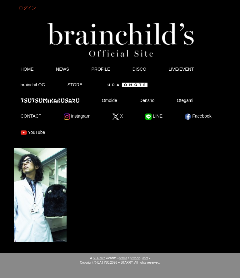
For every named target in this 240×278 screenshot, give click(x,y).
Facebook (198, 117)
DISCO (139, 69)
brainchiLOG (33, 84)
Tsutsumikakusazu (50, 100)
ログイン (27, 7)
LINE (153, 117)
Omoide (109, 100)
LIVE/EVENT (181, 69)
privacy (135, 258)
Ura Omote (126, 85)
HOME (27, 69)
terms (123, 258)
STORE (75, 84)
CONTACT (31, 116)
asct (145, 258)
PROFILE (100, 69)
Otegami (185, 100)
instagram (77, 117)
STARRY (99, 258)
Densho (146, 100)
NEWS (62, 69)
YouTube (33, 132)
